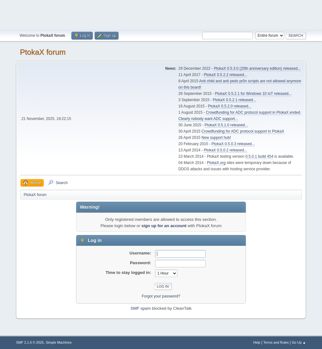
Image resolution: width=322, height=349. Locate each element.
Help (256, 342)
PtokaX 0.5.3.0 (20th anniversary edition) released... (257, 68)
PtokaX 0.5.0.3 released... (233, 144)
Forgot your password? (161, 296)
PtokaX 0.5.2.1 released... (234, 100)
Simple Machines (59, 342)
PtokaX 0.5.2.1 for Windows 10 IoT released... (253, 93)
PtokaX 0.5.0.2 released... (225, 150)
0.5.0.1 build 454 (259, 156)
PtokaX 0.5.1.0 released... (226, 125)
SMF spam (140, 308)
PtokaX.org (216, 163)
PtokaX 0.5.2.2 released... (225, 75)
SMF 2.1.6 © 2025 (30, 342)
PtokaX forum (42, 52)
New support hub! (216, 137)
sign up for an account (164, 225)
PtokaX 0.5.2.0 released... (229, 106)
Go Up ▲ (299, 342)
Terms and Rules (276, 342)
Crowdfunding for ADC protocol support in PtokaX (243, 131)
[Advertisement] (161, 14)
